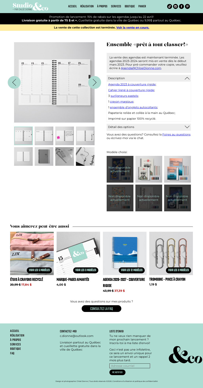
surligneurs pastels (124, 96)
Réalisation (87, 6)
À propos (102, 6)
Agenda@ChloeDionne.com (141, 68)
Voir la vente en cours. (132, 27)
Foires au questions (176, 134)
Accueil (72, 6)
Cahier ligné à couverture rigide (131, 90)
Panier (142, 6)
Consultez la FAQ (101, 309)
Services (116, 6)
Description (116, 78)
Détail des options (121, 127)
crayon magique (121, 101)
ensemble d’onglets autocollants (133, 107)
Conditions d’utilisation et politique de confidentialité (135, 381)
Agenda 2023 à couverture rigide (132, 84)
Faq (12, 353)
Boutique (130, 6)
